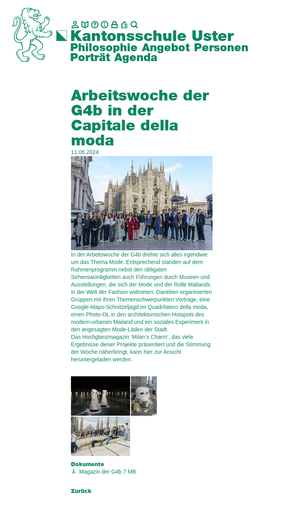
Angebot (166, 48)
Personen (221, 48)
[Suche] (134, 25)
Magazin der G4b (100, 472)
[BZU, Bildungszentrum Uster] (124, 25)
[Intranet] (114, 25)
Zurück (81, 491)
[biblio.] (85, 25)
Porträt (90, 57)
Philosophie (104, 48)
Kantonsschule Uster (152, 36)
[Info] (105, 25)
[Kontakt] (75, 25)
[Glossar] (95, 25)
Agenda (135, 57)
